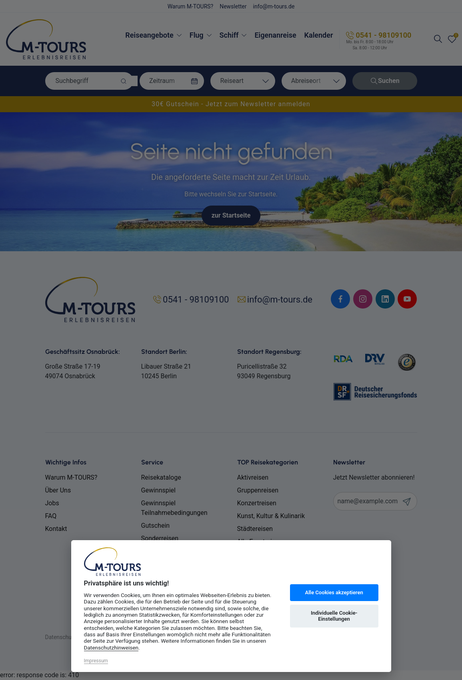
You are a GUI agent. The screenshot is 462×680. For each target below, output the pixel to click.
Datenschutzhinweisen (111, 647)
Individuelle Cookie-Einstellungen (334, 616)
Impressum (96, 661)
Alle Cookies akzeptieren (334, 592)
